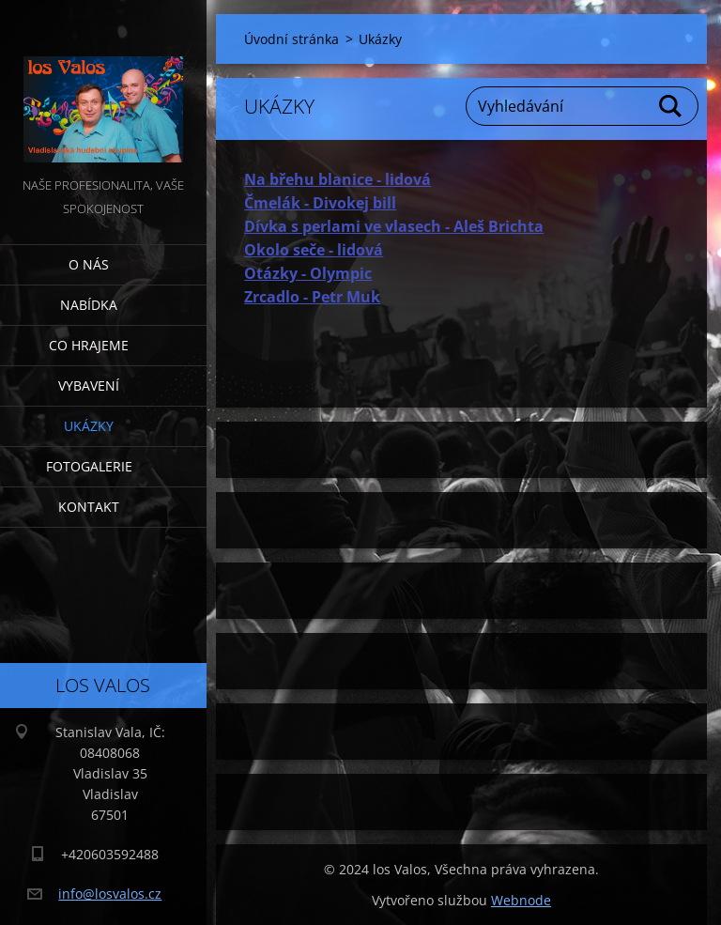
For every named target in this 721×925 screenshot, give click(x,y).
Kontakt (88, 507)
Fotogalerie (89, 466)
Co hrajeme (89, 345)
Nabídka (88, 305)
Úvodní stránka (291, 39)
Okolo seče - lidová (313, 249)
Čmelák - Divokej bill (320, 203)
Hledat (671, 106)
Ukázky (89, 426)
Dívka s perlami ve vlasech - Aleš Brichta (394, 226)
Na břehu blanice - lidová (337, 179)
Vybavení (88, 385)
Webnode (521, 900)
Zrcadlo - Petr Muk (312, 296)
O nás (89, 264)
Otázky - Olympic (308, 273)
